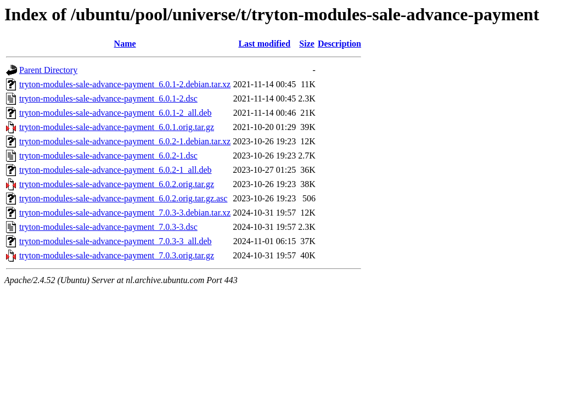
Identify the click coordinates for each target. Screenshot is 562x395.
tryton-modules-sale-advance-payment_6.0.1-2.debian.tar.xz (125, 84)
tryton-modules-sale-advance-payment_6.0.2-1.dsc (108, 155)
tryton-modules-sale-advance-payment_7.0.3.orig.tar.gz (116, 255)
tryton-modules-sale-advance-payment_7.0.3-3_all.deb (115, 241)
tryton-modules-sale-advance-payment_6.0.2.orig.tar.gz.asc (123, 198)
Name (125, 43)
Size (306, 43)
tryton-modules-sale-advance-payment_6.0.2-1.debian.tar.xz (125, 141)
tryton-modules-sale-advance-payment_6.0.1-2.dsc (108, 98)
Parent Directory (48, 70)
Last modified (264, 43)
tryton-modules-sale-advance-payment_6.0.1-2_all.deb (115, 112)
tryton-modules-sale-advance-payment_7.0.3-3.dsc (108, 227)
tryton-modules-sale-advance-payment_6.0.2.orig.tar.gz (116, 184)
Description (339, 43)
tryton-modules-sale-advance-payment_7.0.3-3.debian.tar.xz (125, 212)
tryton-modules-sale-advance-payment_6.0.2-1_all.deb (115, 169)
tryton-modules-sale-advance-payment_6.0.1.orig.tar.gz (116, 127)
